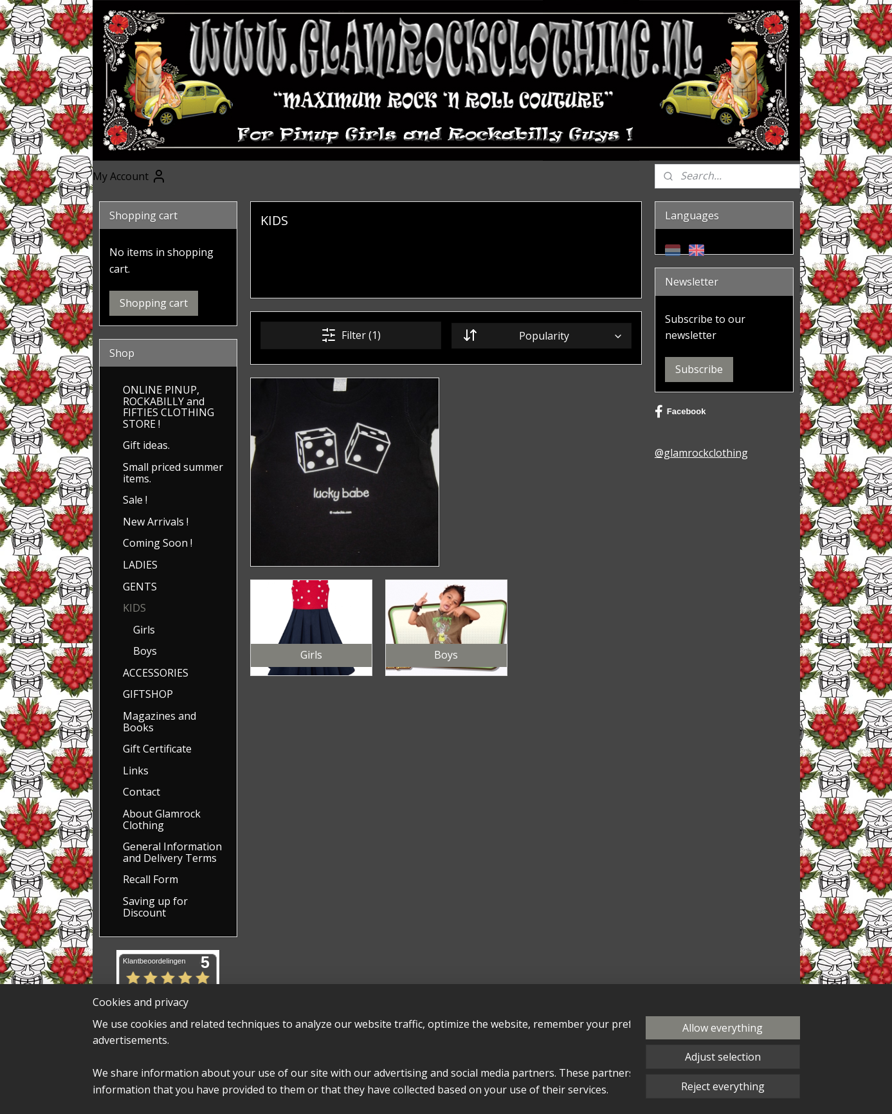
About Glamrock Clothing (162, 819)
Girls (144, 630)
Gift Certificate (157, 749)
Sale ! (135, 500)
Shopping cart (154, 303)
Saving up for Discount (155, 907)
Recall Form (150, 879)
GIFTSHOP (148, 694)
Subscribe (699, 369)
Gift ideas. (146, 445)
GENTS (140, 587)
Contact (141, 792)
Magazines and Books (159, 722)
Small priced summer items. (173, 473)
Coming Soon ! (157, 543)
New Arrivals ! (155, 522)
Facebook (680, 411)
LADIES (140, 565)
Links (136, 770)
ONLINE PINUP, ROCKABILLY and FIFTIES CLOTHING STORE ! (168, 407)
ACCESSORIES (155, 673)
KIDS (134, 608)
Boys (145, 651)
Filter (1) (351, 335)
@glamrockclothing (701, 453)
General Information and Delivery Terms (172, 852)
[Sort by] (541, 336)
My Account (130, 176)
